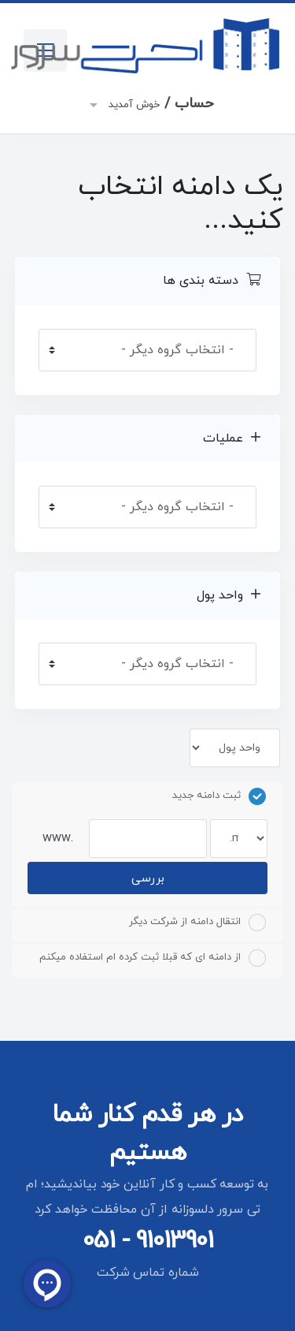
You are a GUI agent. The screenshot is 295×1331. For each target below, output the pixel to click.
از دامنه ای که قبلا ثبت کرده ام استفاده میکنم (152, 958)
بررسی (147, 878)
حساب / (159, 104)
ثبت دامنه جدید (219, 796)
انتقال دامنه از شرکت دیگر (197, 922)
